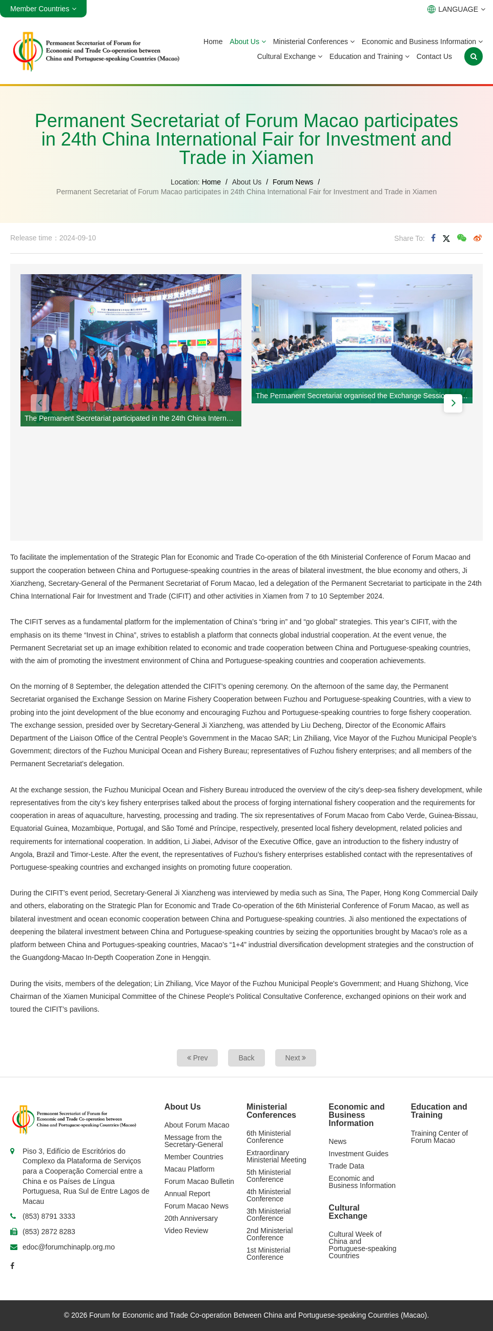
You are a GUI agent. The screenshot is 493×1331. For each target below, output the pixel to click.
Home (212, 41)
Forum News (293, 182)
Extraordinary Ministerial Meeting (276, 1156)
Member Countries (194, 1157)
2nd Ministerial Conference (269, 1234)
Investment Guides (358, 1154)
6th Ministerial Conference (268, 1136)
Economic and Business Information (422, 41)
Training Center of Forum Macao (439, 1136)
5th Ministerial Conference (268, 1175)
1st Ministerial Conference (268, 1253)
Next (295, 1058)
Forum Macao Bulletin (199, 1181)
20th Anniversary (191, 1218)
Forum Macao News (197, 1206)
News (337, 1141)
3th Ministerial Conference (268, 1214)
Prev (197, 1058)
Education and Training (369, 56)
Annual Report (188, 1194)
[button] (40, 403)
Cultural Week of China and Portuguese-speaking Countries (362, 1245)
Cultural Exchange (289, 56)
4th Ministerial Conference (268, 1195)
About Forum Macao (197, 1125)
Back (246, 1058)
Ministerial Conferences (314, 41)
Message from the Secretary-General (194, 1141)
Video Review (186, 1230)
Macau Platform (190, 1169)
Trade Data (346, 1166)
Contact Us (434, 56)
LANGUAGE (456, 9)
